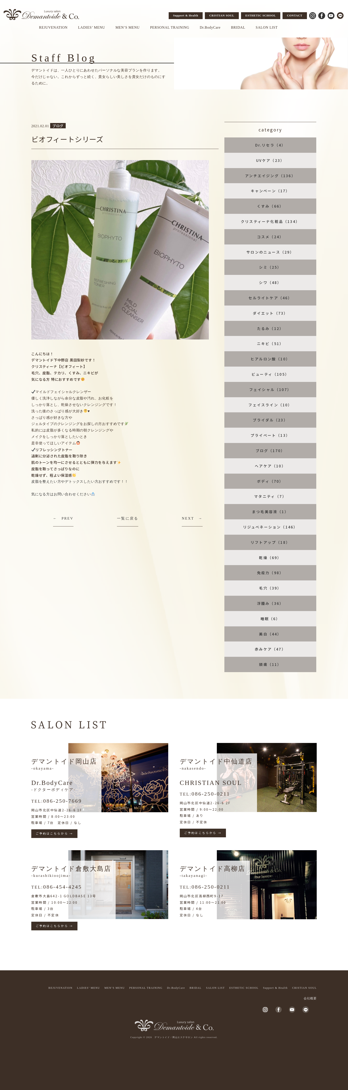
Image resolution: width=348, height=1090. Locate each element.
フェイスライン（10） (270, 404)
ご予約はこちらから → (54, 833)
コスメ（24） (270, 236)
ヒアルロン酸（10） (270, 358)
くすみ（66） (270, 206)
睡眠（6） (270, 618)
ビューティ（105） (270, 374)
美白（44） (270, 634)
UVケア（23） (270, 160)
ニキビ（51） (270, 343)
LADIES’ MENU (91, 27)
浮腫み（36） (270, 603)
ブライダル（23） (270, 420)
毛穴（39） (270, 588)
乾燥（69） (270, 557)
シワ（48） (270, 282)
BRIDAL (238, 27)
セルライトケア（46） (270, 297)
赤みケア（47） (270, 649)
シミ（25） (270, 267)
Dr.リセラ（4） (270, 145)
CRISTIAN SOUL (221, 15)
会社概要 (310, 998)
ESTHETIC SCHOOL (260, 15)
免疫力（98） (270, 572)
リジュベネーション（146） (270, 527)
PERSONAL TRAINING (169, 27)
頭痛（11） (270, 664)
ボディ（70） (270, 481)
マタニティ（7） (270, 496)
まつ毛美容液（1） (270, 511)
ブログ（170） (270, 450)
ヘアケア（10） (270, 466)
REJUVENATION (53, 27)
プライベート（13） (270, 435)
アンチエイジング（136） (270, 175)
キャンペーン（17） (270, 190)
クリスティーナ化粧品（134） (270, 221)
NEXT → (192, 518)
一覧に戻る (127, 518)
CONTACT (295, 15)
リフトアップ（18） (270, 542)
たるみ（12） (270, 328)
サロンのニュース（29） (270, 252)
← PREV (63, 518)
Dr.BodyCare (210, 27)
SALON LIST (267, 27)
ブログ (57, 125)
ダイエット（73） (270, 313)
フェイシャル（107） (270, 389)
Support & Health (185, 15)
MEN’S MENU (127, 27)
